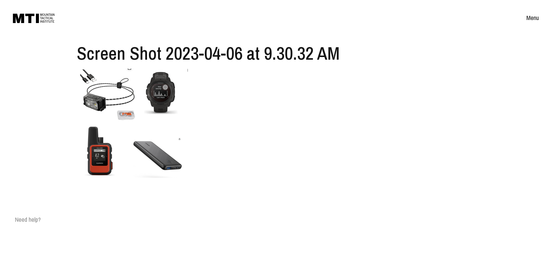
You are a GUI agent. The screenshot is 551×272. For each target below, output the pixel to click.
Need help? (28, 219)
